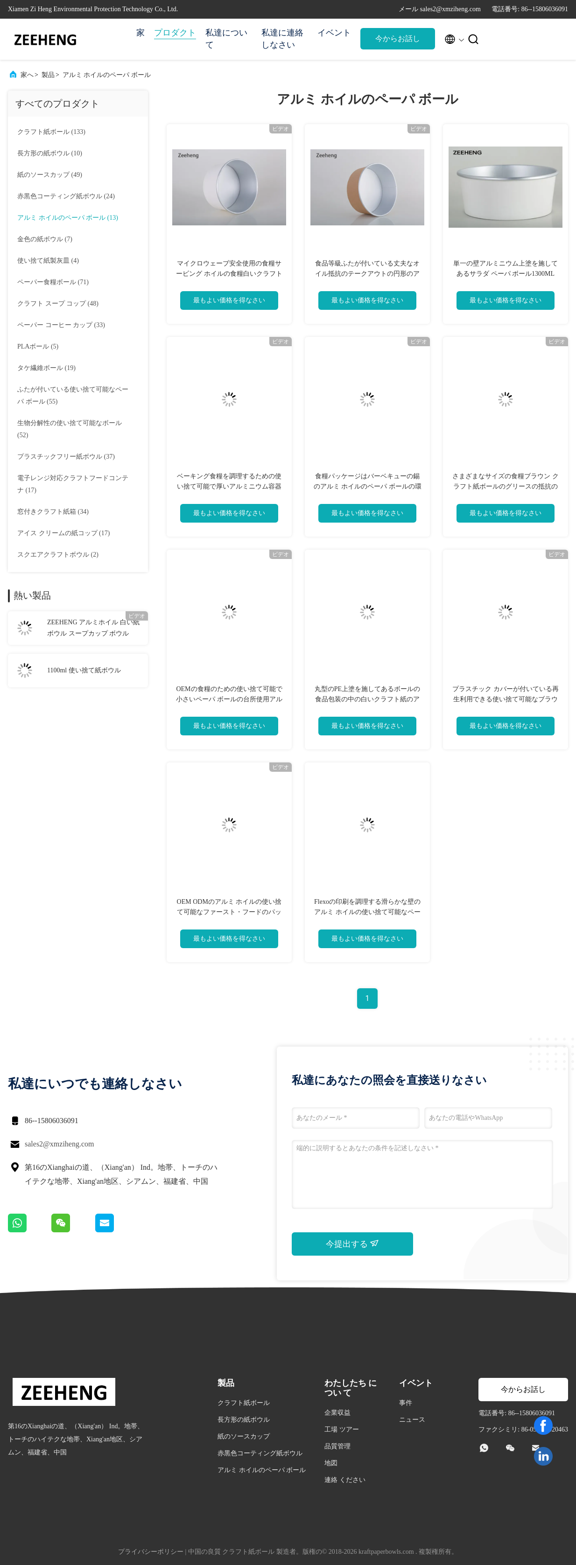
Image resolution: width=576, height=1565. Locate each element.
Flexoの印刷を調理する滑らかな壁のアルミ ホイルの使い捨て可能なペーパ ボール (367, 912)
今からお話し (397, 38)
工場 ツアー (341, 1429)
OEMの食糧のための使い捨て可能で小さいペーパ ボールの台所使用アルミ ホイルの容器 (229, 699)
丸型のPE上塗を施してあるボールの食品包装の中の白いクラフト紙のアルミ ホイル (367, 699)
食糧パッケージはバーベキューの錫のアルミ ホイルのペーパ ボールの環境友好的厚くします (367, 486)
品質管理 (337, 1446)
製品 (48, 74)
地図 (330, 1463)
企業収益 (337, 1412)
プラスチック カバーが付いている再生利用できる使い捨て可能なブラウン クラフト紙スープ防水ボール (505, 699)
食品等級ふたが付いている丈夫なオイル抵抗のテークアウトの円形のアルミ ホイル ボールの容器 (367, 273)
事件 (405, 1402)
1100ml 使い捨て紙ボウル (84, 670)
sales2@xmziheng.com (59, 1144)
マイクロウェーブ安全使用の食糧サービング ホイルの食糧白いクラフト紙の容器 (229, 273)
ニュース (412, 1419)
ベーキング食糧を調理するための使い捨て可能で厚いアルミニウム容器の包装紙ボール (229, 486)
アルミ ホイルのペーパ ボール (107, 74)
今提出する (352, 1243)
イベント (334, 32)
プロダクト (175, 32)
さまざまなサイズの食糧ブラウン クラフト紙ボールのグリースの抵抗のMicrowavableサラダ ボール (505, 486)
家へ (27, 74)
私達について (226, 38)
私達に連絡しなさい (282, 38)
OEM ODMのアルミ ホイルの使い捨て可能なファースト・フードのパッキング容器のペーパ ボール (229, 912)
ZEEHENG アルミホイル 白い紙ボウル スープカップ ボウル (93, 628)
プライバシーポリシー (150, 1551)
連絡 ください (344, 1479)
